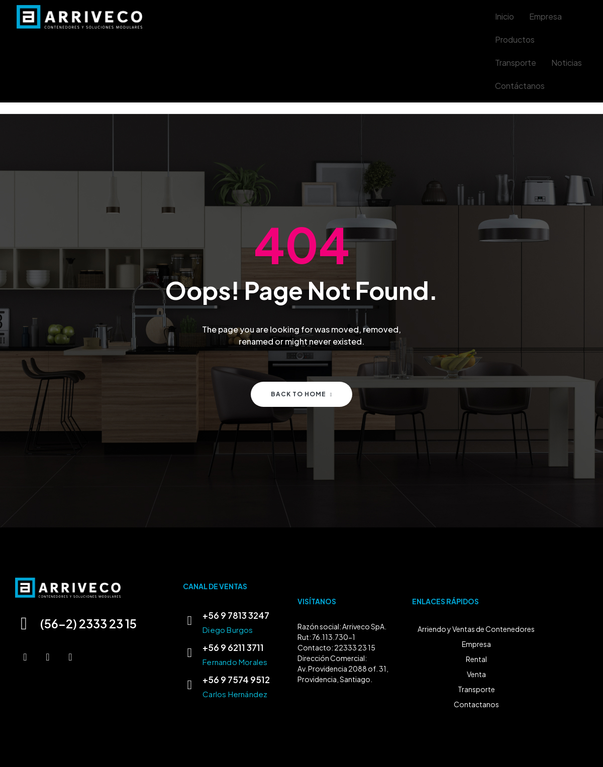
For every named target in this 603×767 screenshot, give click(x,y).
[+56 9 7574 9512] (189, 685)
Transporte (515, 62)
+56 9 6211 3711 (233, 647)
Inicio (504, 16)
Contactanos (476, 704)
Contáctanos (520, 85)
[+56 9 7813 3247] (189, 620)
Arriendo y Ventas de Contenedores (476, 628)
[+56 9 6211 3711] (189, 653)
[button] (517, 39)
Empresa (545, 16)
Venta (476, 674)
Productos (515, 39)
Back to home (302, 394)
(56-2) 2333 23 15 (91, 623)
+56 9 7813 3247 (236, 615)
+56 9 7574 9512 (236, 679)
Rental (476, 659)
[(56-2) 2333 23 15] (24, 623)
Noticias (566, 62)
